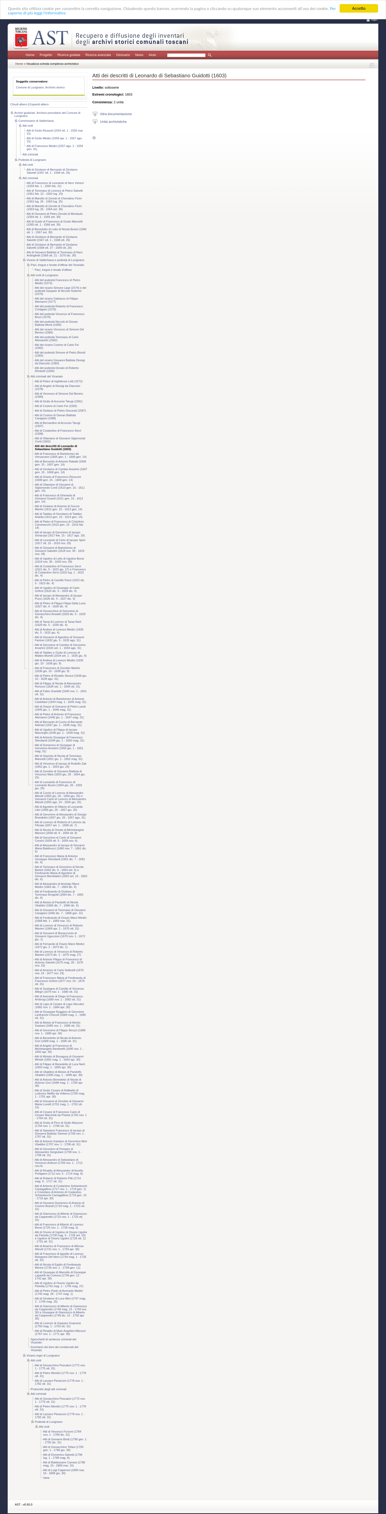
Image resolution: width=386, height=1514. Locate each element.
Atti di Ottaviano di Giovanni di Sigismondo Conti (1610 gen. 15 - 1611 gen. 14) (60, 487)
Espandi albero (39, 104)
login (374, 19)
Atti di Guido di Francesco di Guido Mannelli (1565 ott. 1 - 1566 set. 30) (55, 223)
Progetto (46, 55)
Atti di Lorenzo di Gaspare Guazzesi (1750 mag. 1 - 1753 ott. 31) (58, 1325)
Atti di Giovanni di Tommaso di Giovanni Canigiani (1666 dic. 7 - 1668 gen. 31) (60, 911)
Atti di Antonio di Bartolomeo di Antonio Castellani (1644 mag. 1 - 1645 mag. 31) (60, 700)
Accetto (358, 8)
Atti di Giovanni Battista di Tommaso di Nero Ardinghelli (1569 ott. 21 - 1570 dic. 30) (55, 254)
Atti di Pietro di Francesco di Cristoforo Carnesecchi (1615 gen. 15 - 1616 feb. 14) (59, 524)
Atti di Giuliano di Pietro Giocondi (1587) (60, 410)
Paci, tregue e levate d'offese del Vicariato (57, 264)
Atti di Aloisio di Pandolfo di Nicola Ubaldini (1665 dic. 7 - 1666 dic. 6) (56, 904)
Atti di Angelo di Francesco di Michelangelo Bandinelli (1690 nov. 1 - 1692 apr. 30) (59, 1048)
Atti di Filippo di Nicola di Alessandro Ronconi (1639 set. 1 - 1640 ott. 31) (58, 685)
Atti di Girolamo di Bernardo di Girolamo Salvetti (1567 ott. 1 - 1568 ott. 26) (52, 171)
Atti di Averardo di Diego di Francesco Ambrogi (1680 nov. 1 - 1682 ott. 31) (59, 998)
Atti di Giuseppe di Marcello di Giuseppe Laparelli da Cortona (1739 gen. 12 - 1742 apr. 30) (60, 1275)
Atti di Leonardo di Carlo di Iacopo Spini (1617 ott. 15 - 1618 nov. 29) (60, 541)
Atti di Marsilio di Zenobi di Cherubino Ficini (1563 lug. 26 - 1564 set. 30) (54, 208)
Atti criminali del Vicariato (47, 376)
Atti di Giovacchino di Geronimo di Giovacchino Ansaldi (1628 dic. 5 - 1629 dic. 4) (60, 614)
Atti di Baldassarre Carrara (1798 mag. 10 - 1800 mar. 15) (64, 1464)
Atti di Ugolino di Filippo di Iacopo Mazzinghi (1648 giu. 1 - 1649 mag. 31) (60, 731)
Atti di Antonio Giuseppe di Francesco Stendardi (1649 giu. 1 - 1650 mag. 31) (59, 739)
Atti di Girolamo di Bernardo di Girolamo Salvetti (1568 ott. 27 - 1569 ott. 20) (52, 246)
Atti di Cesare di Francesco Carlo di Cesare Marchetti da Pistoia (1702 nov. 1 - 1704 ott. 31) (61, 1115)
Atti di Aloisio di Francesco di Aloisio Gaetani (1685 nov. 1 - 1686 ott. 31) (58, 1024)
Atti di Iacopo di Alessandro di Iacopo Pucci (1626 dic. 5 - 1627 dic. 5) (58, 597)
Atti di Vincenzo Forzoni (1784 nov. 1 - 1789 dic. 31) (62, 1433)
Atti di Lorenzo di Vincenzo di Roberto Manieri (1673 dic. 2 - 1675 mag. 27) (59, 953)
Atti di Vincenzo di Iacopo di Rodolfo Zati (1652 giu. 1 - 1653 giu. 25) (60, 765)
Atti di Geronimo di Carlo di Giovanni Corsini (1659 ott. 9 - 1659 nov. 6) (58, 839)
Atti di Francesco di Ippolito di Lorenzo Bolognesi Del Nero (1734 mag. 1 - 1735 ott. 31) (60, 1256)
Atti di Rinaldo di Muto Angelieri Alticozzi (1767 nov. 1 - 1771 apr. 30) (60, 1332)
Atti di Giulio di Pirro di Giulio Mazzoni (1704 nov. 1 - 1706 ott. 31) (59, 1124)
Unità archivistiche (113, 121)
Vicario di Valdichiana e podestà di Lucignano (55, 260)
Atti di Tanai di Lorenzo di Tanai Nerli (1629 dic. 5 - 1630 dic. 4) (58, 623)
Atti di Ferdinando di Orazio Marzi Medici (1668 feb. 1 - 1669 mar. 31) (60, 919)
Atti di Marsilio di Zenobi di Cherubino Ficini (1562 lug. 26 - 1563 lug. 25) (54, 200)
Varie (46, 1477)
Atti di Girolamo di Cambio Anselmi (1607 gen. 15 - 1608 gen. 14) (61, 471)
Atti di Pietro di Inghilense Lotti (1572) (59, 381)
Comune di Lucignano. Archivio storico (40, 87)
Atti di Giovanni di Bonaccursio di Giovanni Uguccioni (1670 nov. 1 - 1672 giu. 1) (60, 936)
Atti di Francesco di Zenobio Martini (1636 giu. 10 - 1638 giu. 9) (57, 669)
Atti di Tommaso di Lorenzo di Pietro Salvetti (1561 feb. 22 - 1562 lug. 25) (55, 192)
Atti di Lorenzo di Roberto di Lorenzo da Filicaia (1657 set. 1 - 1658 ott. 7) (60, 824)
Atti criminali (30, 154)
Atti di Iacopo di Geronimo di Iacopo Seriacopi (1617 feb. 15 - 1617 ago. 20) (60, 534)
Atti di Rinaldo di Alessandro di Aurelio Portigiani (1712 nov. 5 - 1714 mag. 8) (59, 1172)
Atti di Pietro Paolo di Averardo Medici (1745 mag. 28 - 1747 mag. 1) (59, 1292)
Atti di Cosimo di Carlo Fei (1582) (56, 405)
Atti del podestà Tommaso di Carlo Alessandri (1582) (56, 339)
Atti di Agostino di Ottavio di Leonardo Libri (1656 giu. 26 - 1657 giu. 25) (59, 808)
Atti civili (28, 125)
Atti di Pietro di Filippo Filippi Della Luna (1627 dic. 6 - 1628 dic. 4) (60, 605)
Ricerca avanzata (98, 55)
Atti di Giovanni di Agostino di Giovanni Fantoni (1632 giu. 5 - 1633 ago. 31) (59, 639)
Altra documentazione (116, 114)
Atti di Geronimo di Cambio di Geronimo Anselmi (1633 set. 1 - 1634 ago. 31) (60, 646)
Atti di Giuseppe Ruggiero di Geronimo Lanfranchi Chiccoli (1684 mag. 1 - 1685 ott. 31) (60, 1014)
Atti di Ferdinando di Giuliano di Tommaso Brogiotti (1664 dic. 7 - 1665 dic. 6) (59, 894)
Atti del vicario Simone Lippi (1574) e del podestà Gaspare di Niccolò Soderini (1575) (60, 290)
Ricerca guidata (68, 55)
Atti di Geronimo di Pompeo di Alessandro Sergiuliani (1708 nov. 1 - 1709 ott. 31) (58, 1152)
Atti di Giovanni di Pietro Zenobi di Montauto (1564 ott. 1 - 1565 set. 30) (55, 215)
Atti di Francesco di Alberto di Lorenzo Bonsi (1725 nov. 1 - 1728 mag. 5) (59, 1226)
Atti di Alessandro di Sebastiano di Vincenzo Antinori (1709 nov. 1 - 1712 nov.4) (59, 1162)
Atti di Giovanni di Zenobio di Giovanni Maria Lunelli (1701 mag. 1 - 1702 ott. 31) (59, 1104)
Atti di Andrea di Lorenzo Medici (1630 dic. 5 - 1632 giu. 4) (59, 631)
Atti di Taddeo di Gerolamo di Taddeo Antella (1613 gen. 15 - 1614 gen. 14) (58, 515)
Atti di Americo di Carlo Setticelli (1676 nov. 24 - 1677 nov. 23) (59, 972)
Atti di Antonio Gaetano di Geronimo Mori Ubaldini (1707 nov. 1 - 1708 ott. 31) (61, 1143)
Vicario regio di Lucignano (43, 1355)
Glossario (123, 55)
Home (30, 55)
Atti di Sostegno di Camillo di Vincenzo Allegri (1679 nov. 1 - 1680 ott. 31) (59, 990)
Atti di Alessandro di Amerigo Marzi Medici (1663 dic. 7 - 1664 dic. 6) (57, 885)
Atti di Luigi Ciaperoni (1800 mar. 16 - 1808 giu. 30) (64, 1472)
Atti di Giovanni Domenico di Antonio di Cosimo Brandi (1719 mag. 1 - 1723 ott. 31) (60, 1206)
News (139, 55)
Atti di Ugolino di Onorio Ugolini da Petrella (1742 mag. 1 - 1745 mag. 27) (59, 1284)
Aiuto (152, 55)
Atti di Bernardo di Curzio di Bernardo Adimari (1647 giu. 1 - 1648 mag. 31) (58, 723)
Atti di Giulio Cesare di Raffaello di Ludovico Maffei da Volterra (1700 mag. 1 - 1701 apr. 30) (60, 1093)
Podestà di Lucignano (32, 159)
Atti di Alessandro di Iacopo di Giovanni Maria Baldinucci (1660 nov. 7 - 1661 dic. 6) (61, 848)
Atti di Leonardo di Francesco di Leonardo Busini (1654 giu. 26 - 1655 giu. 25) (58, 785)
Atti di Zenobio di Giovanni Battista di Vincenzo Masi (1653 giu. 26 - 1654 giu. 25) (60, 774)
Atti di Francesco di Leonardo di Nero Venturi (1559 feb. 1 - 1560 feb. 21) (55, 184)
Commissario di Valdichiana (36, 120)
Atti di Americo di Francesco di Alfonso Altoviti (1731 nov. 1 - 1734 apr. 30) (59, 1247)
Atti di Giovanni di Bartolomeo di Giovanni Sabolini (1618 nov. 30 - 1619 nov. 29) (59, 550)
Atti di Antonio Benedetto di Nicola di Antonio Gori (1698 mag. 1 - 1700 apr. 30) (59, 1082)
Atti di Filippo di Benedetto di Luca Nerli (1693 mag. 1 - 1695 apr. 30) (60, 1066)
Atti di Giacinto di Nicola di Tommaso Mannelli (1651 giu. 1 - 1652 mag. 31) (59, 757)
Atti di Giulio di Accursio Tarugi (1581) (59, 401)
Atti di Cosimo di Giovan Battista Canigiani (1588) (55, 417)
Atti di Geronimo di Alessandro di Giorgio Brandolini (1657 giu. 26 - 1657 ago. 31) (60, 816)
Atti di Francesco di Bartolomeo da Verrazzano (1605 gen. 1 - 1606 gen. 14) (61, 455)
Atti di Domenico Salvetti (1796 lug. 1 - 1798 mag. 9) (62, 1456)
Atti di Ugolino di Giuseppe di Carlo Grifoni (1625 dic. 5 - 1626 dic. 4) (57, 589)
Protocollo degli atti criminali (48, 1389)
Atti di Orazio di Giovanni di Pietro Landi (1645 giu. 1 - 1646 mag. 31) (60, 708)
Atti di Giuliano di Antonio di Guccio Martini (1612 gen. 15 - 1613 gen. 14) (58, 508)
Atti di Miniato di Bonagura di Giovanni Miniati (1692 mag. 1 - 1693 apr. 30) (59, 1058)
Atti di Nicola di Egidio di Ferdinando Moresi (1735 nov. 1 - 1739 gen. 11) (58, 1266)
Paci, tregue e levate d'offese (53, 269)
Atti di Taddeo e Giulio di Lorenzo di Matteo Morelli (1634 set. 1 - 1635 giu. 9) (60, 654)
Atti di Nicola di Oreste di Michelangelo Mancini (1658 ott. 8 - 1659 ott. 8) (59, 831)
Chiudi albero (18, 104)
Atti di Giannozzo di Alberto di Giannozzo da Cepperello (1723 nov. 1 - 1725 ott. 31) (61, 1216)
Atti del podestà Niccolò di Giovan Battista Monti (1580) (56, 323)
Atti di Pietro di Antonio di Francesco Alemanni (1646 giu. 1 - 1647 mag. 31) (59, 716)
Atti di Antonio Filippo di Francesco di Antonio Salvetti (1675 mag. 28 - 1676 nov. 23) (59, 962)
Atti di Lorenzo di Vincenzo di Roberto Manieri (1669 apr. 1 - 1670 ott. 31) (59, 927)
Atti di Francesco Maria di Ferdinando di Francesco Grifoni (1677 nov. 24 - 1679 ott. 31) (60, 981)
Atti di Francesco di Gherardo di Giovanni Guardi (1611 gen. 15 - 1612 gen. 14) (59, 498)
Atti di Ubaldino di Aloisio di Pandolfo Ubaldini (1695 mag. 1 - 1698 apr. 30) (58, 1073)
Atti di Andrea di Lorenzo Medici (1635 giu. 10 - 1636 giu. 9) (59, 662)
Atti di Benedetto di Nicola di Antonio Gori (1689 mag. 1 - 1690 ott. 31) (58, 1039)
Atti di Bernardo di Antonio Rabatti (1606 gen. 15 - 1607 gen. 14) (60, 463)
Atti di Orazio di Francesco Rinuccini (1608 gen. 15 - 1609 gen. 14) (58, 478)
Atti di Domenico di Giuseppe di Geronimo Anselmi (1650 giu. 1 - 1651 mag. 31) (59, 748)
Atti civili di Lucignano (44, 275)
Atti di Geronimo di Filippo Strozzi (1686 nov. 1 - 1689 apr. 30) (60, 1032)
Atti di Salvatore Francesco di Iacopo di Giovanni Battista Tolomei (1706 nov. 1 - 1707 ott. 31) (60, 1133)
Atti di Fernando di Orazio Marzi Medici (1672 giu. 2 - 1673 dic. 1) (59, 945)
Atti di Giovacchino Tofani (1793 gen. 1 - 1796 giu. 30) (63, 1448)
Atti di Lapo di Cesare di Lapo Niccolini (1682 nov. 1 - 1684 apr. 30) (59, 1005)
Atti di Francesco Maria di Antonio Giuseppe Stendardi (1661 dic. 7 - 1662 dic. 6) (60, 859)
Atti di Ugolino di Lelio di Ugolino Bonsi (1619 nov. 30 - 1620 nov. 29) (59, 560)
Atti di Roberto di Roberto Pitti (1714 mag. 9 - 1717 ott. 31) (58, 1180)
